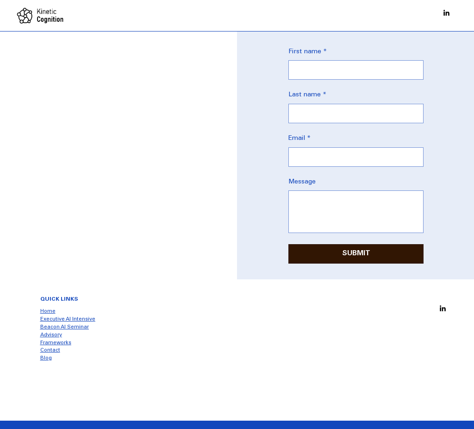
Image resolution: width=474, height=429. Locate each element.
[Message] (356, 212)
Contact (50, 350)
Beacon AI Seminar (64, 327)
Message (302, 182)
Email (299, 139)
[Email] (353, 157)
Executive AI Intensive (67, 319)
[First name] (353, 70)
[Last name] (353, 113)
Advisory (51, 335)
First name (307, 52)
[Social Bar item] (446, 13)
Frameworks (55, 343)
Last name (307, 95)
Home (48, 311)
